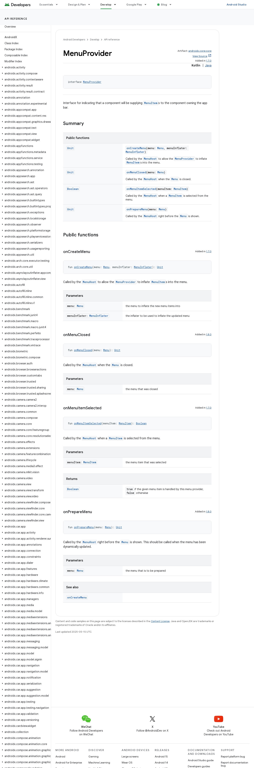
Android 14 (161, 762)
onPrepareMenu (137, 209)
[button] (24, 67)
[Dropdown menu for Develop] (117, 4)
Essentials (46, 4)
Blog (164, 4)
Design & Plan (77, 4)
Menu (160, 148)
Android (60, 756)
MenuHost (150, 158)
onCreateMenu (136, 148)
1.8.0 (208, 334)
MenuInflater (135, 152)
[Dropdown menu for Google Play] (147, 4)
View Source (200, 56)
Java (208, 65)
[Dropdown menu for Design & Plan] (91, 4)
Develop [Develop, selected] (106, 4)
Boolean (73, 189)
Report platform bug (233, 756)
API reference (16, 18)
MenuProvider (92, 82)
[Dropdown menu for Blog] (172, 4)
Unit (70, 148)
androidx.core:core (199, 50)
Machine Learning (99, 762)
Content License (160, 621)
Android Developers (74, 39)
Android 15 (161, 756)
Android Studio (237, 4)
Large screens (130, 756)
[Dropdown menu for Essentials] (58, 4)
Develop (94, 39)
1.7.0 (208, 60)
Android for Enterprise (68, 762)
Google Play (134, 4)
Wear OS (127, 762)
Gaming (94, 756)
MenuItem (150, 103)
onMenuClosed (136, 172)
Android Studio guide (201, 760)
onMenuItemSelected (141, 189)
